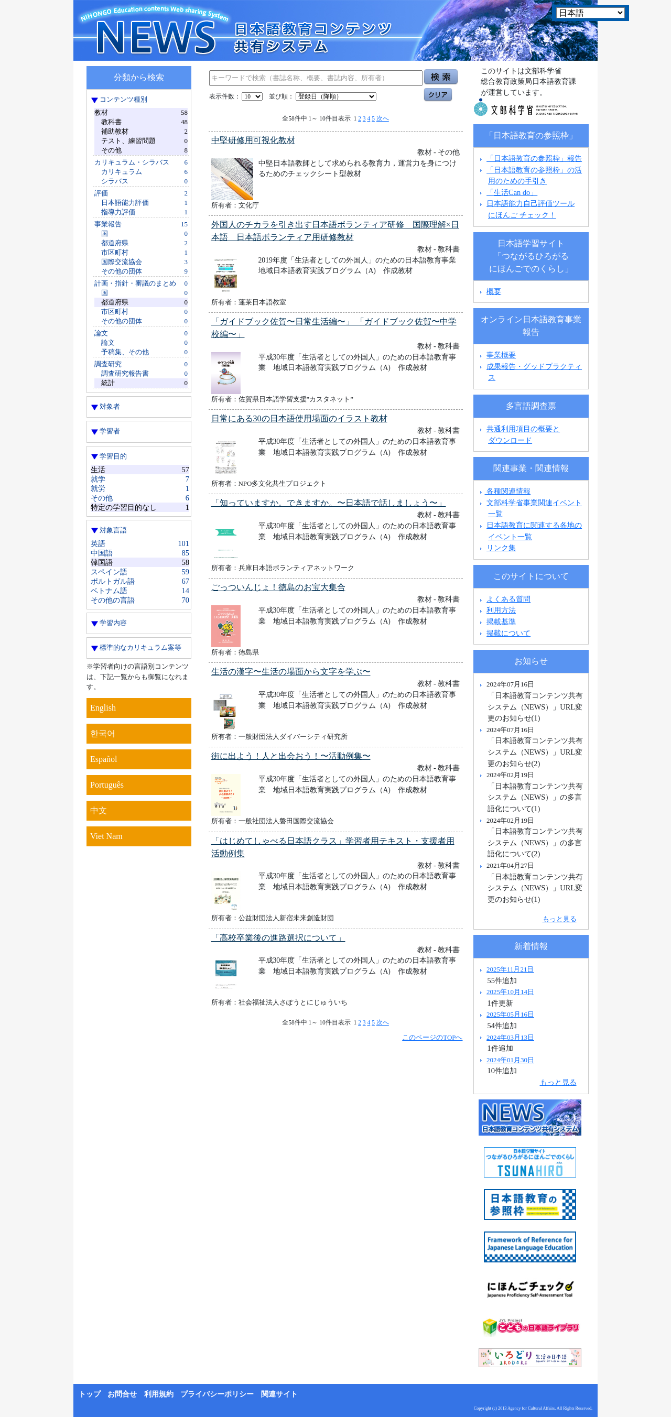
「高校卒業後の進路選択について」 (278, 937)
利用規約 (159, 1394)
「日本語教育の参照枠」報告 (534, 158)
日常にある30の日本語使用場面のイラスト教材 (299, 418)
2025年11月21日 (510, 969)
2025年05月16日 (510, 1014)
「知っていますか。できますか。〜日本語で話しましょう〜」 (328, 502)
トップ (90, 1394)
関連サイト (279, 1394)
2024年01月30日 (510, 1060)
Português (107, 784)
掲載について (508, 633)
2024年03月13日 (510, 1037)
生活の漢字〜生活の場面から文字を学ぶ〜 (291, 671)
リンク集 (501, 547)
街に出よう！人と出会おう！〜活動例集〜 (291, 755)
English (103, 707)
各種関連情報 (504, 491)
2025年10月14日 (510, 992)
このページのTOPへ (432, 1037)
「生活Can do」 (511, 192)
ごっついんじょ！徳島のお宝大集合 (278, 587)
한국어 (102, 733)
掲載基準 (501, 621)
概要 (493, 291)
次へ (382, 118)
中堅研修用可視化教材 (253, 140)
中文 (98, 810)
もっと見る (560, 919)
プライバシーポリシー (217, 1394)
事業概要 (501, 355)
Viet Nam (106, 836)
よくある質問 (508, 599)
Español (103, 759)
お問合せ (122, 1394)
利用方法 (501, 610)
